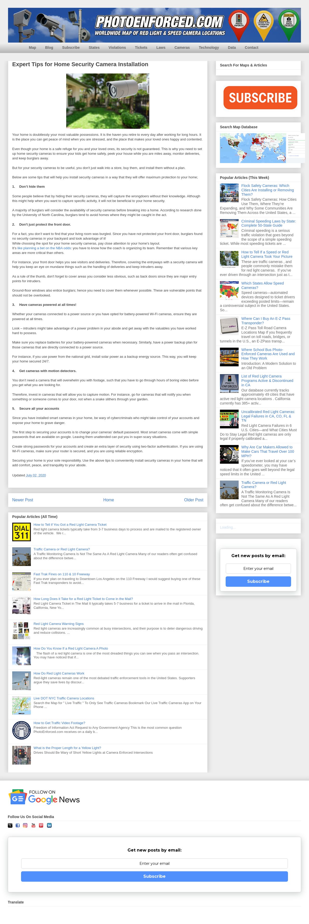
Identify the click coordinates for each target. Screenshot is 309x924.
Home (108, 500)
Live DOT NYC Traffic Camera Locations (63, 698)
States (94, 47)
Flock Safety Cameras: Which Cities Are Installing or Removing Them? (267, 190)
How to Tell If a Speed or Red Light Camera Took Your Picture (267, 254)
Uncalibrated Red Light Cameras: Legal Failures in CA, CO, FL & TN (268, 416)
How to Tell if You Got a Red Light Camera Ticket (69, 525)
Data (232, 47)
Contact (251, 47)
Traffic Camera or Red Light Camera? (61, 549)
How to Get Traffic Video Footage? (59, 723)
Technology (209, 47)
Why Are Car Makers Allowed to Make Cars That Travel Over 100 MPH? (267, 451)
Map (32, 47)
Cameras (182, 47)
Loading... (228, 527)
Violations (117, 47)
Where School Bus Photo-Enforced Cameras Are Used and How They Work (268, 354)
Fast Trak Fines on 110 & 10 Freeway (61, 574)
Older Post (193, 500)
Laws (160, 47)
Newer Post (22, 500)
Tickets (141, 47)
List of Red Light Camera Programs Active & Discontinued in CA (267, 380)
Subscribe (71, 47)
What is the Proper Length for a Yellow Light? (67, 748)
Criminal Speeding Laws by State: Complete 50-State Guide (268, 223)
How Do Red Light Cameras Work (58, 673)
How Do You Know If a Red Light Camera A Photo (70, 648)
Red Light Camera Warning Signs (58, 624)
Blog (49, 47)
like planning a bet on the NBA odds (44, 248)
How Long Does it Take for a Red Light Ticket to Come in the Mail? (83, 599)
